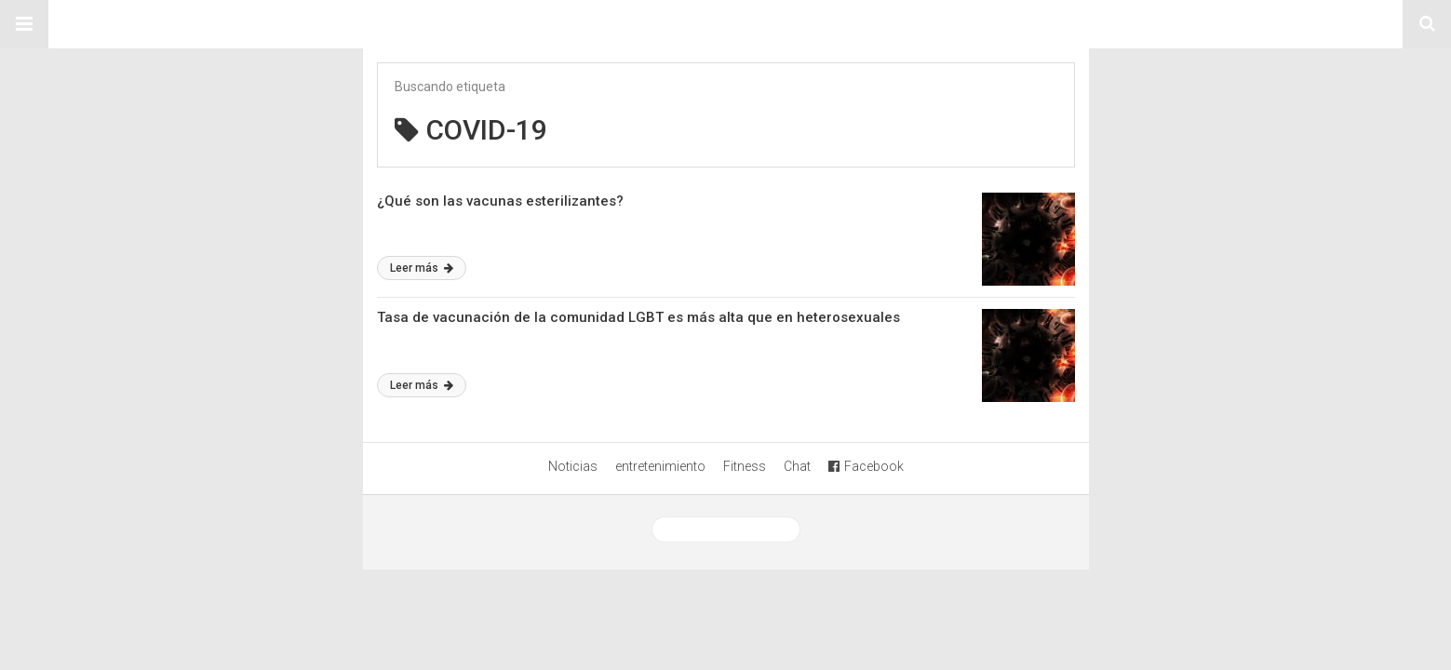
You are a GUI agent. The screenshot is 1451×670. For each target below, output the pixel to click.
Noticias (573, 466)
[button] (24, 24)
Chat (797, 466)
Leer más (421, 268)
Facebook (866, 466)
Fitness (744, 466)
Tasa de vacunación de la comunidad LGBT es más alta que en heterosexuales (638, 317)
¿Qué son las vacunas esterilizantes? (500, 201)
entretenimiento (660, 466)
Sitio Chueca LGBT (726, 24)
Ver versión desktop (726, 529)
